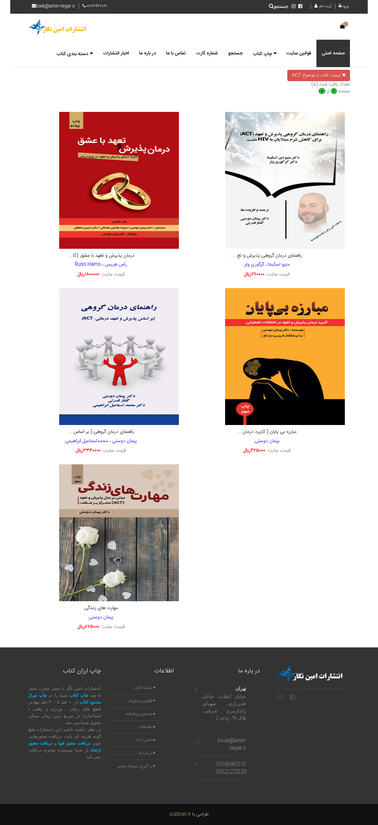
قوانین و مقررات (141, 701)
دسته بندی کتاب (72, 54)
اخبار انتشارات (116, 53)
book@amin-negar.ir (232, 744)
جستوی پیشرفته (140, 714)
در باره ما (147, 53)
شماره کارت (207, 53)
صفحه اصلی (333, 53)
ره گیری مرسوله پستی (136, 766)
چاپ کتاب (262, 54)
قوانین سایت (299, 53)
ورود (344, 6)
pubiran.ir (180, 814)
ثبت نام (322, 6)
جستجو (278, 7)
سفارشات (147, 727)
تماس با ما (176, 53)
